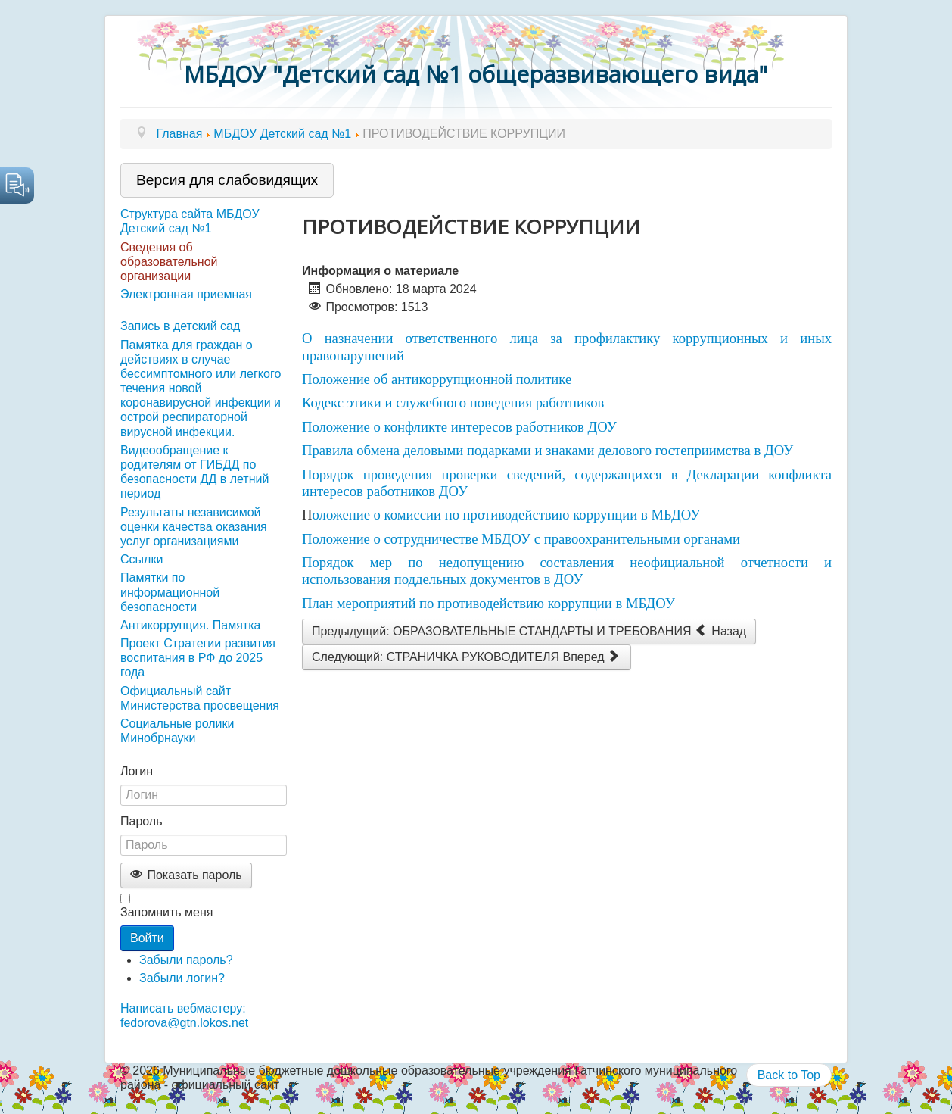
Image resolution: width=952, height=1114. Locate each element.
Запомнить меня (166, 912)
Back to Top (789, 1075)
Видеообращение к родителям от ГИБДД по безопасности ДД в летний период (194, 472)
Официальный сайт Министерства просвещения (199, 698)
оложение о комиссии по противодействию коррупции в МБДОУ (506, 515)
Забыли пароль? (186, 959)
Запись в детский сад (180, 326)
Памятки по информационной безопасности (169, 592)
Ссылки (141, 559)
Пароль (141, 821)
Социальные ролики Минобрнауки (177, 730)
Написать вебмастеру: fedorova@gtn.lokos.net (184, 1015)
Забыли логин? (182, 978)
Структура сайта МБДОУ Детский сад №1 (190, 221)
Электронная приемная (186, 294)
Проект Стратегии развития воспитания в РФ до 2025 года (197, 658)
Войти (147, 937)
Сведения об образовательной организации (168, 261)
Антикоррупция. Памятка (190, 625)
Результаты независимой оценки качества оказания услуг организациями (193, 527)
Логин (136, 771)
